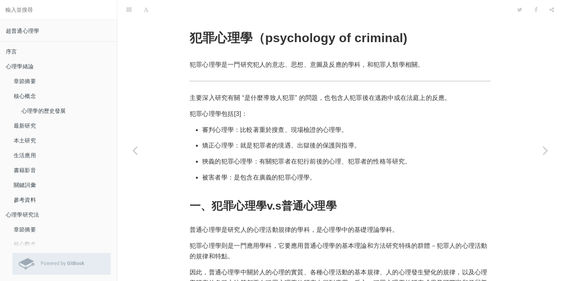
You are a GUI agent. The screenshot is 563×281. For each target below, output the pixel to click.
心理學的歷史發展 (44, 111)
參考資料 (25, 200)
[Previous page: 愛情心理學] (134, 150)
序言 (11, 51)
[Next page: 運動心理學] (545, 150)
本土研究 (25, 140)
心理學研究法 (22, 215)
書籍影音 (25, 170)
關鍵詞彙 (25, 185)
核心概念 (25, 96)
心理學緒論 (20, 66)
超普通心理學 (22, 31)
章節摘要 (25, 81)
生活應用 (25, 155)
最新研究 (25, 126)
